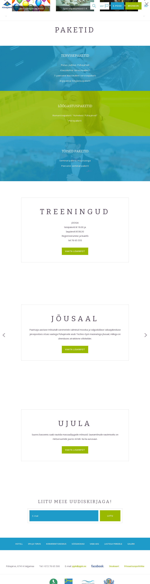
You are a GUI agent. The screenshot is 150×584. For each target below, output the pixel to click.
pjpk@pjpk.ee (79, 555)
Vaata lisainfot (75, 240)
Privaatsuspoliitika (134, 555)
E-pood (117, 5)
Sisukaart (114, 555)
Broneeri (133, 5)
